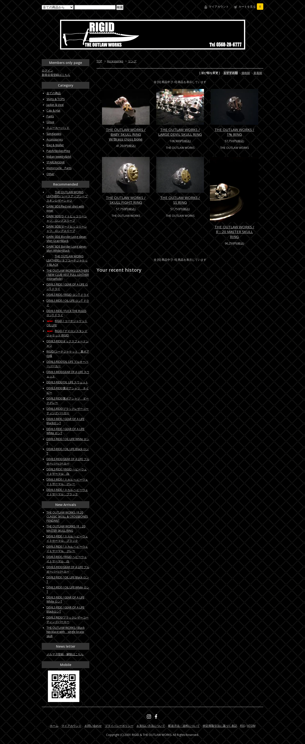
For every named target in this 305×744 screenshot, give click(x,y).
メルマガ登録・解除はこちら (65, 654)
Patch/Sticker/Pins (58, 151)
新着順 (258, 73)
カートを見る (251, 7)
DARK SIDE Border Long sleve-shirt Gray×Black (66, 239)
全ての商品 (53, 93)
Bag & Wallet (55, 145)
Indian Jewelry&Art (58, 157)
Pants (50, 116)
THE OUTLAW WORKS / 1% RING (234, 132)
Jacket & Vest (55, 105)
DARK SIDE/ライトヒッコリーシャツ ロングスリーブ (66, 218)
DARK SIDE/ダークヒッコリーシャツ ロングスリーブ (66, 228)
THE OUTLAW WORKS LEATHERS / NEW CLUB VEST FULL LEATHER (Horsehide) (67, 275)
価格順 (245, 73)
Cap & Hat (53, 111)
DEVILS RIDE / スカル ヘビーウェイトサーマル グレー (67, 482)
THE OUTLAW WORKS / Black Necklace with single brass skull (65, 632)
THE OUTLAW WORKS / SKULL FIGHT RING (126, 200)
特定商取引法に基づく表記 (220, 726)
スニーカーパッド (57, 128)
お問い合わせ (93, 726)
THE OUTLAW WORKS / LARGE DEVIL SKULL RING (180, 132)
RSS (242, 726)
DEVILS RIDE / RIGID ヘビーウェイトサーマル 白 (66, 471)
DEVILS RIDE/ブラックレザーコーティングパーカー (67, 411)
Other (50, 174)
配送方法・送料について (184, 726)
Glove (50, 122)
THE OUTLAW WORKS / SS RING (180, 200)
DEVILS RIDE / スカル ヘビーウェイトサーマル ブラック (67, 492)
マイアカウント (219, 7)
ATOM (251, 726)
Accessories (115, 61)
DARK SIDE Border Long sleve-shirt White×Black (66, 249)
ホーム (54, 726)
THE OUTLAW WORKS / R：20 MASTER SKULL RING (234, 231)
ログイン (47, 70)
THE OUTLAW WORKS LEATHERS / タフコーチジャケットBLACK (67, 260)
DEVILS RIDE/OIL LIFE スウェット (67, 382)
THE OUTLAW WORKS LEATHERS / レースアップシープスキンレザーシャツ (67, 196)
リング (132, 61)
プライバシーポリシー (119, 726)
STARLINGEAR (55, 162)
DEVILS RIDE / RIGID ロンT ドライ (67, 295)
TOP (99, 61)
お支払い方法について (151, 726)
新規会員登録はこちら (56, 75)
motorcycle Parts (58, 168)
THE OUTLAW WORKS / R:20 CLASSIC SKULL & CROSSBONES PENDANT (67, 516)
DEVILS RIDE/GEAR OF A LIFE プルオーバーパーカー (67, 461)
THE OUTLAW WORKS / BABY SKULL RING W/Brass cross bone (126, 134)
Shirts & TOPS (55, 99)
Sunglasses (53, 134)
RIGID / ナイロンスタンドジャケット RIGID (66, 333)
